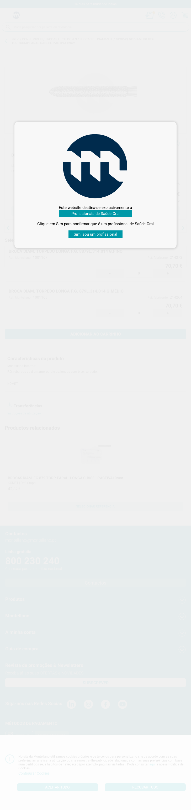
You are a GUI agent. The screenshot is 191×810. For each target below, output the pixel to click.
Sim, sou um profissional (95, 234)
